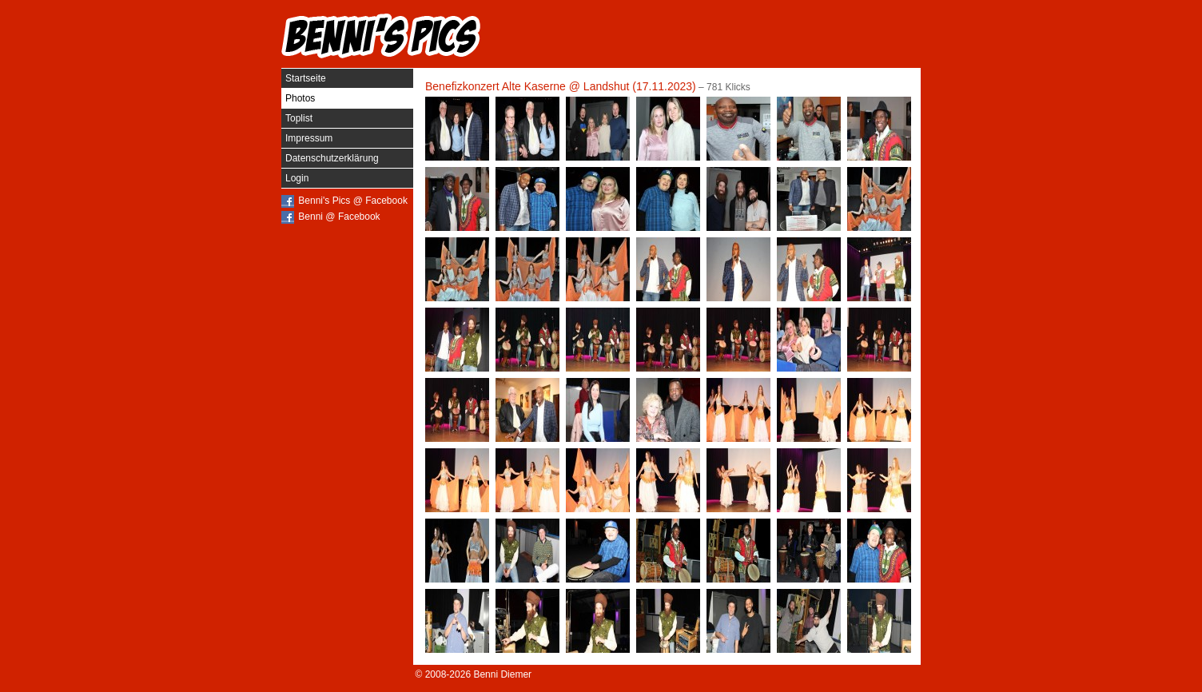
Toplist (298, 118)
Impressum (308, 138)
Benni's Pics (381, 36)
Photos (300, 98)
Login (296, 178)
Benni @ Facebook (339, 216)
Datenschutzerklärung (332, 158)
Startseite (305, 78)
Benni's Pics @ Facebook (353, 200)
